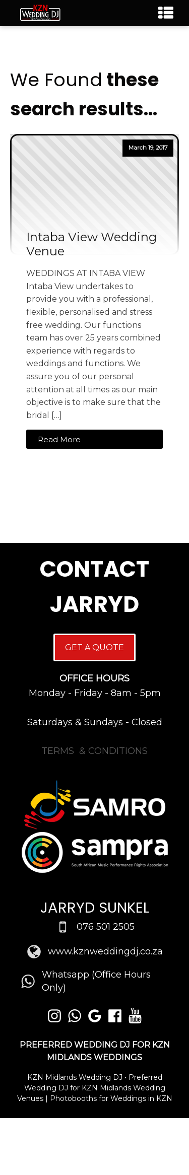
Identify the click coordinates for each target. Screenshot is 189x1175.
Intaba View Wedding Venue (91, 244)
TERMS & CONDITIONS (94, 750)
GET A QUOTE (94, 647)
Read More (59, 439)
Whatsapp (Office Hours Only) (96, 981)
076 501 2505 (106, 926)
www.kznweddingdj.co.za (105, 951)
